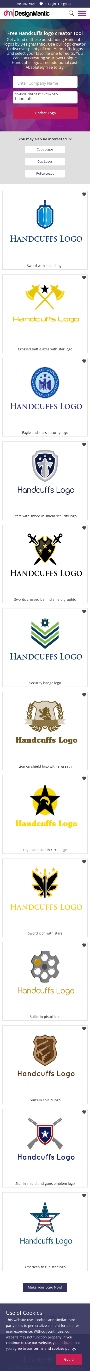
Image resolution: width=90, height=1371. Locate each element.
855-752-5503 (26, 3)
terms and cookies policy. (54, 1348)
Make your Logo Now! (45, 1287)
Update (45, 112)
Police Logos (45, 173)
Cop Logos (45, 161)
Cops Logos (45, 149)
